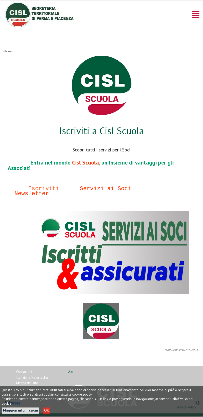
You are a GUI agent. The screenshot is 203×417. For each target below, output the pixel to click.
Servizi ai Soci (105, 189)
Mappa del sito (27, 383)
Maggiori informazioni (20, 410)
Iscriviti (43, 189)
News (9, 51)
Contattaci (24, 372)
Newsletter (32, 194)
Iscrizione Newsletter (32, 378)
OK (46, 410)
